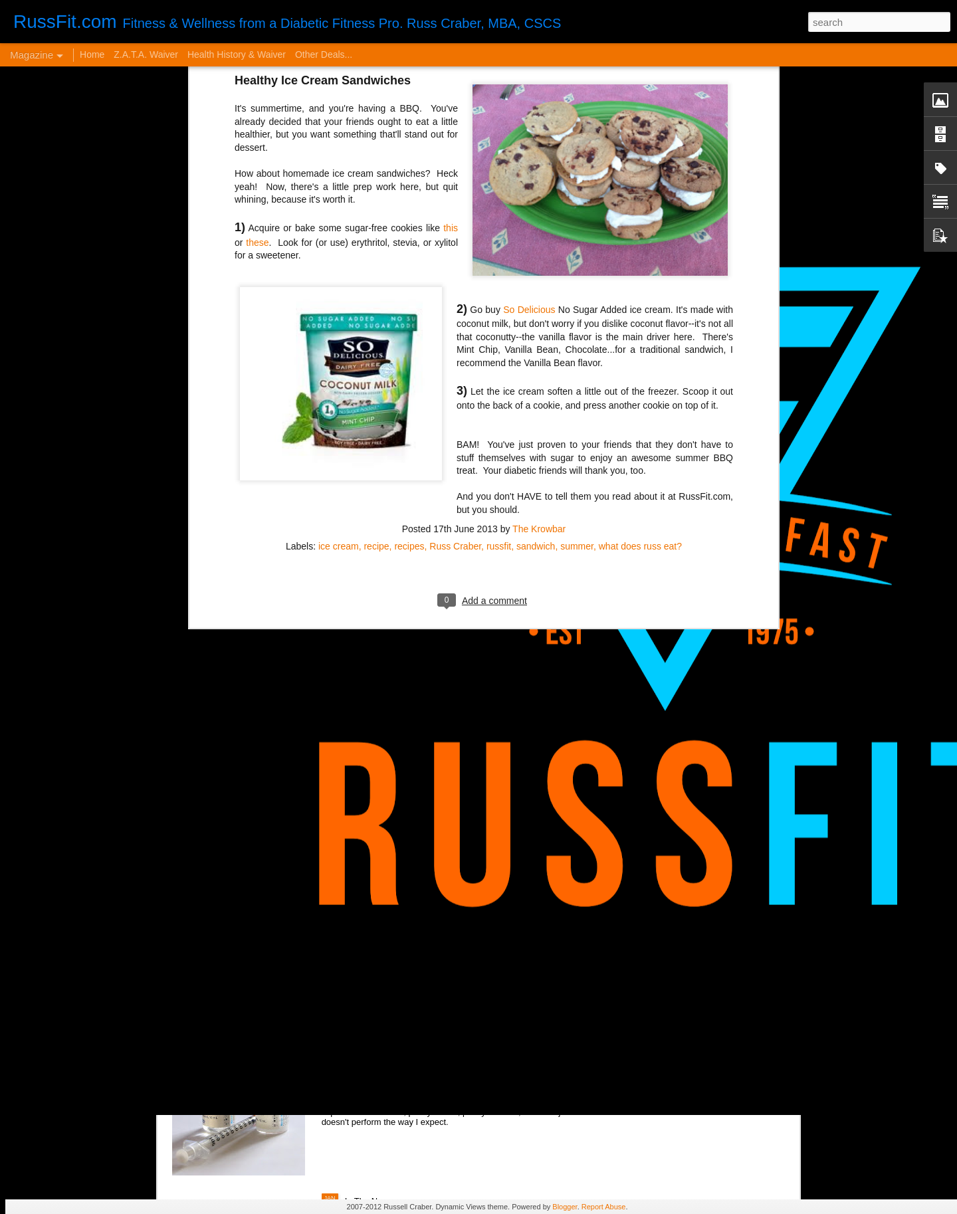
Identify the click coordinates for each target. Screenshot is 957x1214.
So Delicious (529, 70)
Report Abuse (604, 1207)
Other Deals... (323, 54)
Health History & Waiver (236, 54)
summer (576, 306)
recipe (376, 306)
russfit (498, 306)
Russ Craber (455, 306)
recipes (409, 306)
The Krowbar (539, 289)
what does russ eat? (640, 306)
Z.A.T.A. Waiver (146, 54)
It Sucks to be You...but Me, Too (419, 839)
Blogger (564, 1207)
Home (92, 54)
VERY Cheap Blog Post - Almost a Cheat (291, 990)
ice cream (338, 306)
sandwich (535, 306)
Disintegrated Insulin (393, 1048)
